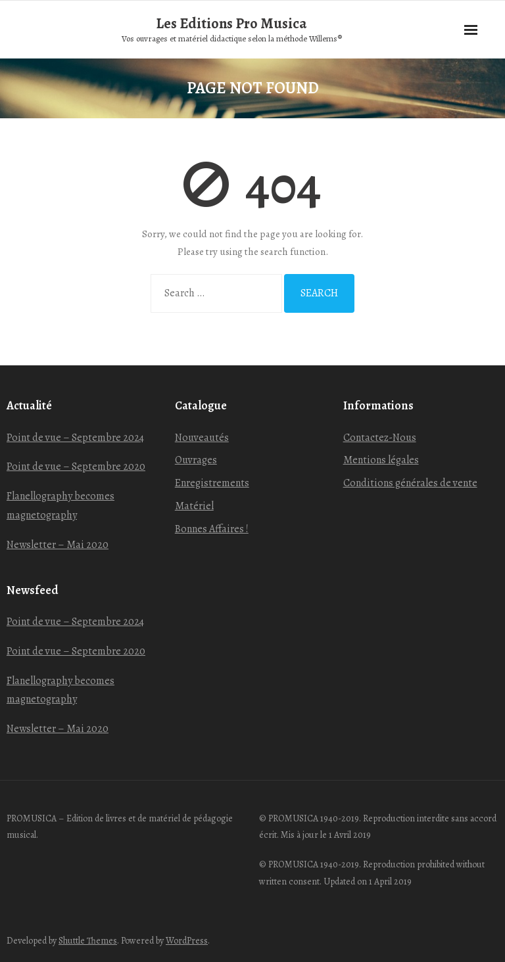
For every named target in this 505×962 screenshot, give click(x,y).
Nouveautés (202, 437)
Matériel (194, 506)
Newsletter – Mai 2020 (57, 545)
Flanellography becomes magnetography (60, 505)
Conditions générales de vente (410, 483)
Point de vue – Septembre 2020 (76, 466)
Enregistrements (212, 483)
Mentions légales (381, 460)
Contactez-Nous (379, 437)
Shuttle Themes (88, 940)
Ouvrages (196, 460)
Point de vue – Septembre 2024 (75, 437)
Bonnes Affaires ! (212, 529)
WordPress (187, 940)
